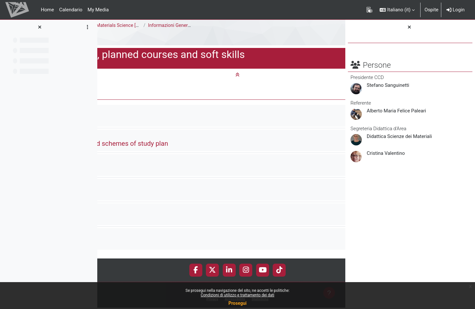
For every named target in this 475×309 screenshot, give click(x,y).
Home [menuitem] (47, 10)
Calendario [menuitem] (70, 10)
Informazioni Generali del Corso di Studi (289, 26)
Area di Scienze (119, 26)
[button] (397, 9)
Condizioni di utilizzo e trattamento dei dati (237, 295)
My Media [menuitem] (98, 10)
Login (455, 10)
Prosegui (237, 303)
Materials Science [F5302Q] (224, 26)
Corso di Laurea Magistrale (172, 26)
